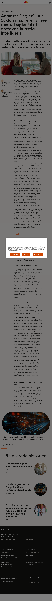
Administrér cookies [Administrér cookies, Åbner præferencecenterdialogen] (37, 254)
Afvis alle (26, 254)
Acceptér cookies (15, 254)
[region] (26, 248)
